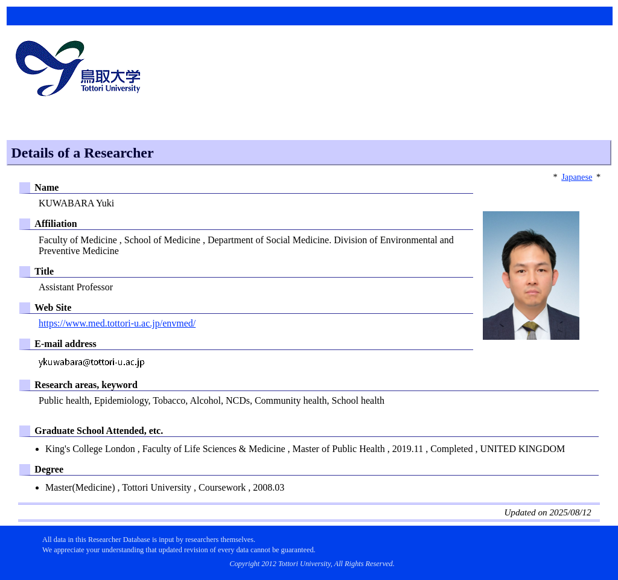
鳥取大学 (81, 70)
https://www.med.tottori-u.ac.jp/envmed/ (117, 323)
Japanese (576, 177)
